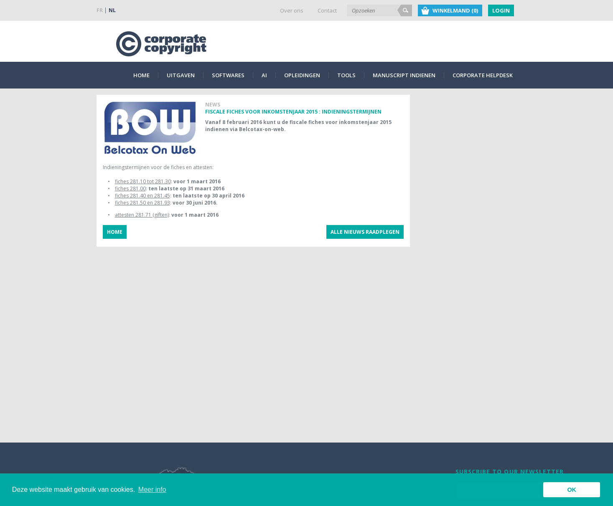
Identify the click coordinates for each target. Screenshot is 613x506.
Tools (346, 75)
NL (112, 10)
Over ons (291, 10)
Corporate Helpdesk (483, 75)
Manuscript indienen (404, 75)
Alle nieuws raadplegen (365, 231)
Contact (327, 10)
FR (100, 10)
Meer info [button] (152, 489)
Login (501, 10)
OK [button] (571, 489)
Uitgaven (181, 75)
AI (264, 75)
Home (141, 75)
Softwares (228, 75)
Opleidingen (302, 75)
